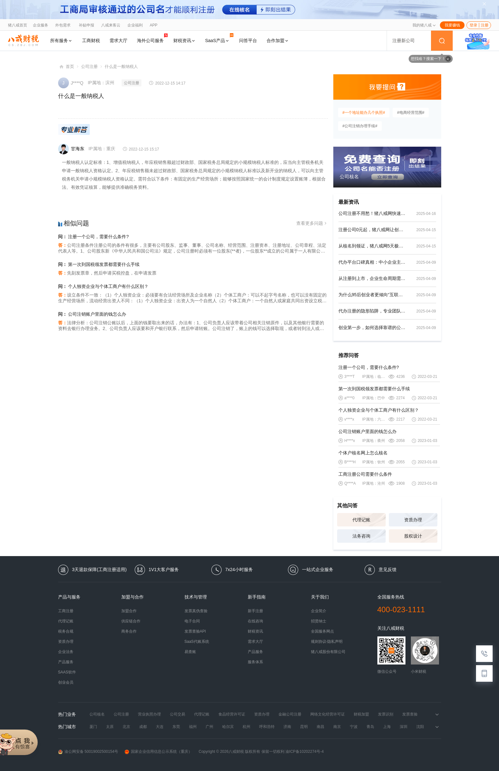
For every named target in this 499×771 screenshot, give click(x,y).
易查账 (190, 652)
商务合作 (129, 631)
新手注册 (255, 611)
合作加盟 (278, 40)
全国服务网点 (322, 631)
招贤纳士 (318, 621)
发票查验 (410, 714)
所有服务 (61, 40)
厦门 (93, 726)
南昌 (320, 726)
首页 (70, 66)
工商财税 (91, 40)
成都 (143, 726)
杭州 (246, 726)
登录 (473, 25)
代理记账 (361, 519)
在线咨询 (255, 621)
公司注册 (89, 66)
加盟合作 (129, 611)
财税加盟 (361, 714)
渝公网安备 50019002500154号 (88, 751)
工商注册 (65, 611)
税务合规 (65, 631)
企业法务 (65, 652)
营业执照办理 (149, 714)
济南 (287, 726)
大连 (159, 726)
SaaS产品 (219, 38)
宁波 (354, 726)
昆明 (304, 726)
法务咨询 (361, 536)
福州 (193, 726)
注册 (484, 25)
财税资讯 (184, 40)
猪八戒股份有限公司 (328, 652)
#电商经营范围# (410, 112)
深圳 (403, 726)
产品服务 (65, 662)
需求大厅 (118, 40)
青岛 (370, 726)
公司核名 (97, 714)
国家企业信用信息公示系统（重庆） (158, 751)
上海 (387, 726)
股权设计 (413, 536)
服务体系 (255, 662)
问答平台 (248, 40)
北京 (126, 726)
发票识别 (385, 714)
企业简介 (318, 611)
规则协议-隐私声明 (327, 641)
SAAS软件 (67, 672)
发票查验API (195, 631)
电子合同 (192, 621)
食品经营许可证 (231, 714)
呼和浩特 (267, 726)
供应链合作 (130, 621)
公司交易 (177, 714)
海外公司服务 (152, 38)
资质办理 (413, 519)
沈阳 (420, 726)
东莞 (176, 726)
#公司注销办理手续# (360, 126)
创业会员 (65, 682)
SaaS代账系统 (197, 641)
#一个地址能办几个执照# (364, 112)
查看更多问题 (312, 223)
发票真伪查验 (196, 611)
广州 (209, 726)
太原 (110, 726)
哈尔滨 (228, 726)
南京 (337, 726)
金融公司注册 (289, 714)
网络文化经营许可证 (327, 714)
